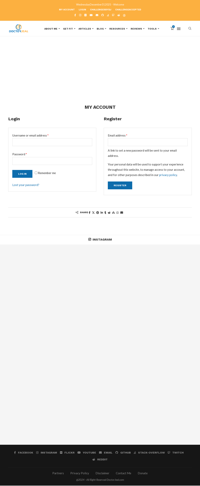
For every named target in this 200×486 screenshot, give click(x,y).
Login (82, 9)
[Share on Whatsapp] (117, 213)
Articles (85, 28)
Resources (117, 28)
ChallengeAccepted (128, 9)
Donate (143, 473)
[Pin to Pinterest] (97, 213)
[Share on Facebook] (89, 213)
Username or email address (36, 135)
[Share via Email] (121, 213)
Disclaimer (102, 473)
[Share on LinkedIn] (102, 213)
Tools (152, 28)
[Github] (102, 15)
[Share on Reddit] (109, 213)
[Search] (190, 29)
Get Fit (68, 28)
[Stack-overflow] (108, 15)
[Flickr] (85, 15)
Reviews (136, 28)
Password (25, 154)
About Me (50, 28)
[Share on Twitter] (93, 213)
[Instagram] (80, 15)
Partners (58, 473)
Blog (100, 28)
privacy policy (168, 175)
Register (120, 185)
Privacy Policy (79, 473)
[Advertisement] (100, 76)
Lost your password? (25, 185)
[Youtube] (91, 15)
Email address (123, 135)
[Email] (97, 15)
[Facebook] (75, 15)
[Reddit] (118, 15)
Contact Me (123, 473)
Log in (22, 174)
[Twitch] (113, 15)
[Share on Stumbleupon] (113, 213)
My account (67, 9)
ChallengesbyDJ (100, 9)
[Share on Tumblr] (105, 213)
